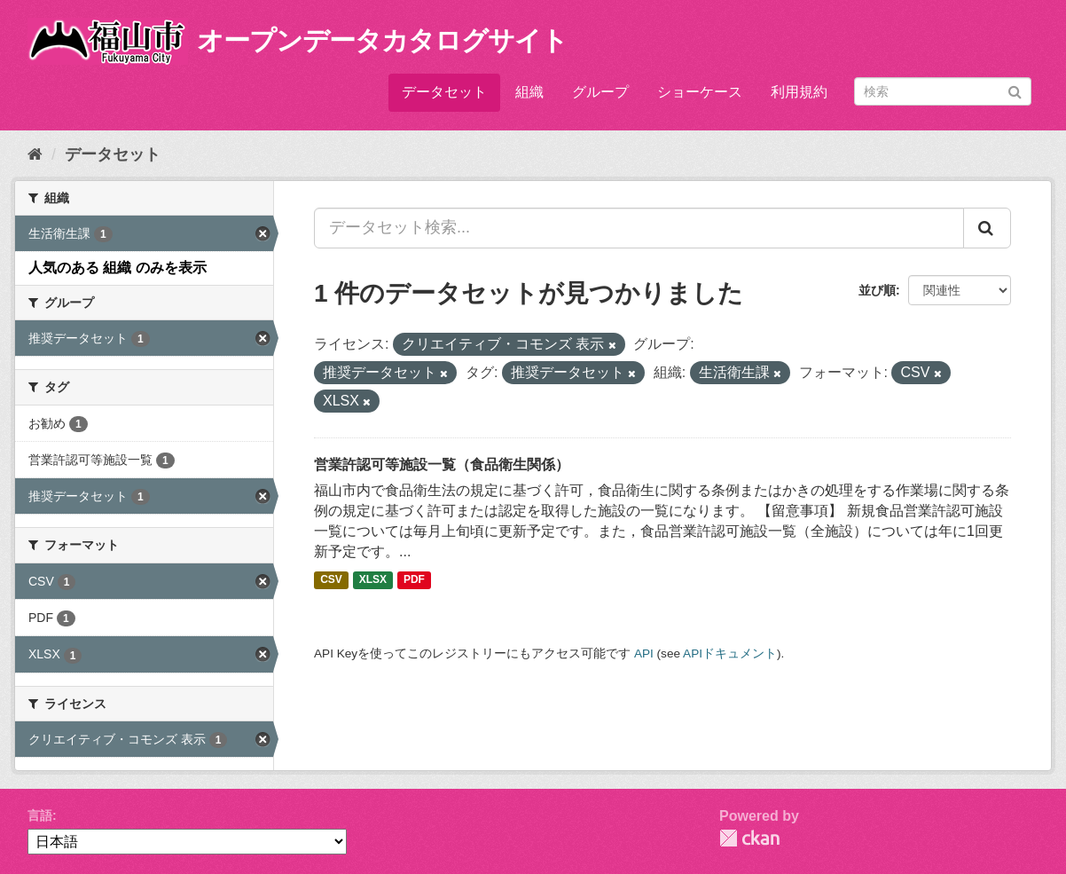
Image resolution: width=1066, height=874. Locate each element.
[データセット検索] (942, 91)
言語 (39, 815)
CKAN (749, 838)
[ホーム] (35, 154)
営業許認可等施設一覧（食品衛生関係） (441, 464)
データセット (444, 91)
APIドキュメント (730, 653)
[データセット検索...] (639, 228)
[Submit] (1015, 90)
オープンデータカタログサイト (382, 40)
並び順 (877, 290)
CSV (331, 580)
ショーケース (699, 91)
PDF (414, 580)
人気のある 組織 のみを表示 (117, 267)
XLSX (373, 580)
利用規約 (799, 91)
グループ (600, 91)
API (644, 653)
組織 (529, 91)
